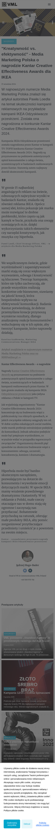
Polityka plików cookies (42, 824)
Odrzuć (27, 824)
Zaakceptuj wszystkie (12, 824)
